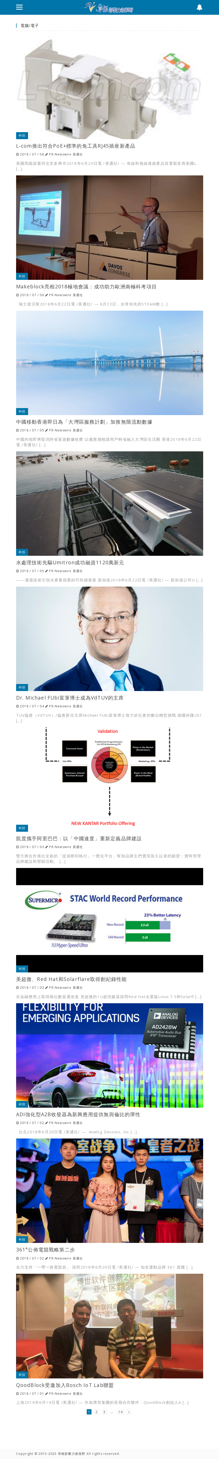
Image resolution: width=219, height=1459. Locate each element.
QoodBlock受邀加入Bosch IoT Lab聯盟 (65, 1385)
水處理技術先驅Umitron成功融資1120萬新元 (70, 562)
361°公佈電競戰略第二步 (45, 1249)
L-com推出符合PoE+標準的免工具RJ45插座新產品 (76, 145)
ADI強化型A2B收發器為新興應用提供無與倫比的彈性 (78, 1114)
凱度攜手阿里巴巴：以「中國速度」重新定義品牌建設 (79, 838)
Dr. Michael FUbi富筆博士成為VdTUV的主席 (70, 697)
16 (120, 1412)
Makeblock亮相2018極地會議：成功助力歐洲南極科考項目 (86, 286)
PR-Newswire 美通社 (66, 154)
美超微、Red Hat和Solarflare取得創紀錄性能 (71, 979)
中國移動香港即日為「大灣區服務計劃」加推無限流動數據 (84, 421)
